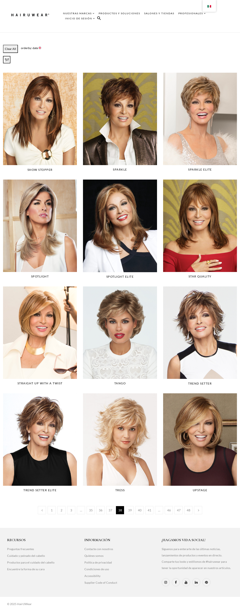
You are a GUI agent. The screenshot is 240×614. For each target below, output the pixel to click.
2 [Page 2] (61, 510)
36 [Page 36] (101, 510)
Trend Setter (200, 383)
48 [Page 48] (188, 510)
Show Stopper (40, 169)
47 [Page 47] (179, 510)
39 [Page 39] (130, 510)
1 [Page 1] (52, 510)
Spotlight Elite (120, 276)
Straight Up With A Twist (40, 383)
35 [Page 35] (91, 510)
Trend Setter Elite (40, 490)
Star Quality (200, 276)
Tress (120, 490)
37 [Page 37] (110, 510)
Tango (120, 383)
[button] (99, 19)
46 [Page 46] (169, 510)
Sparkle (120, 169)
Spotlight (40, 276)
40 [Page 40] (140, 510)
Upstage (200, 490)
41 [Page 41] (149, 510)
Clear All (10, 48)
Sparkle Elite (200, 169)
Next (198, 510)
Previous (42, 510)
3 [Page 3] (71, 510)
